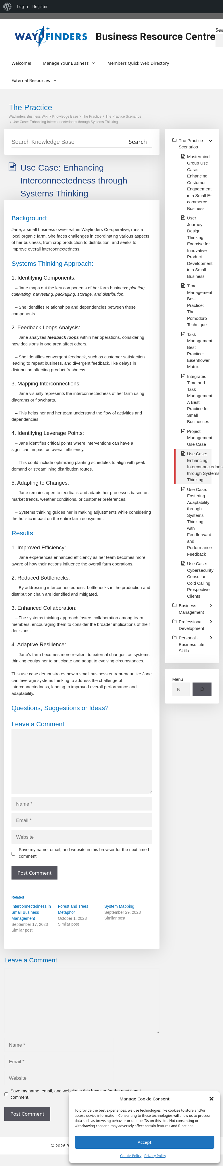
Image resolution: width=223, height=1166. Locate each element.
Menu (177, 679)
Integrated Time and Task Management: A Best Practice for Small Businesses (200, 399)
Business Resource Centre (156, 37)
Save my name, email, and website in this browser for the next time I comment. (84, 853)
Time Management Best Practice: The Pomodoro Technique (199, 305)
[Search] (202, 689)
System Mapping (119, 906)
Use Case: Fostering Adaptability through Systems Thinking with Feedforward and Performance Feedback (199, 522)
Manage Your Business (72, 63)
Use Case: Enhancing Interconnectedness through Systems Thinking (65, 122)
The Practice (91, 116)
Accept (144, 1142)
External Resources (37, 80)
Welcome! (21, 63)
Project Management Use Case (199, 438)
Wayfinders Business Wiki (28, 116)
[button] (211, 1099)
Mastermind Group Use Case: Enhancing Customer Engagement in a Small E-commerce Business (199, 182)
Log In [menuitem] (22, 6)
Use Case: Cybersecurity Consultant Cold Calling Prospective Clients (200, 580)
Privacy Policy (155, 1155)
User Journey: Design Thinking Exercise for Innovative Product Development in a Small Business (199, 247)
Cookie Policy (130, 1155)
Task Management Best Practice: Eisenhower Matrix (199, 350)
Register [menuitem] (40, 6)
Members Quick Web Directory (138, 63)
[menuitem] (7, 6)
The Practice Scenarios (123, 116)
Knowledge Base (65, 116)
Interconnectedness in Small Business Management (31, 912)
